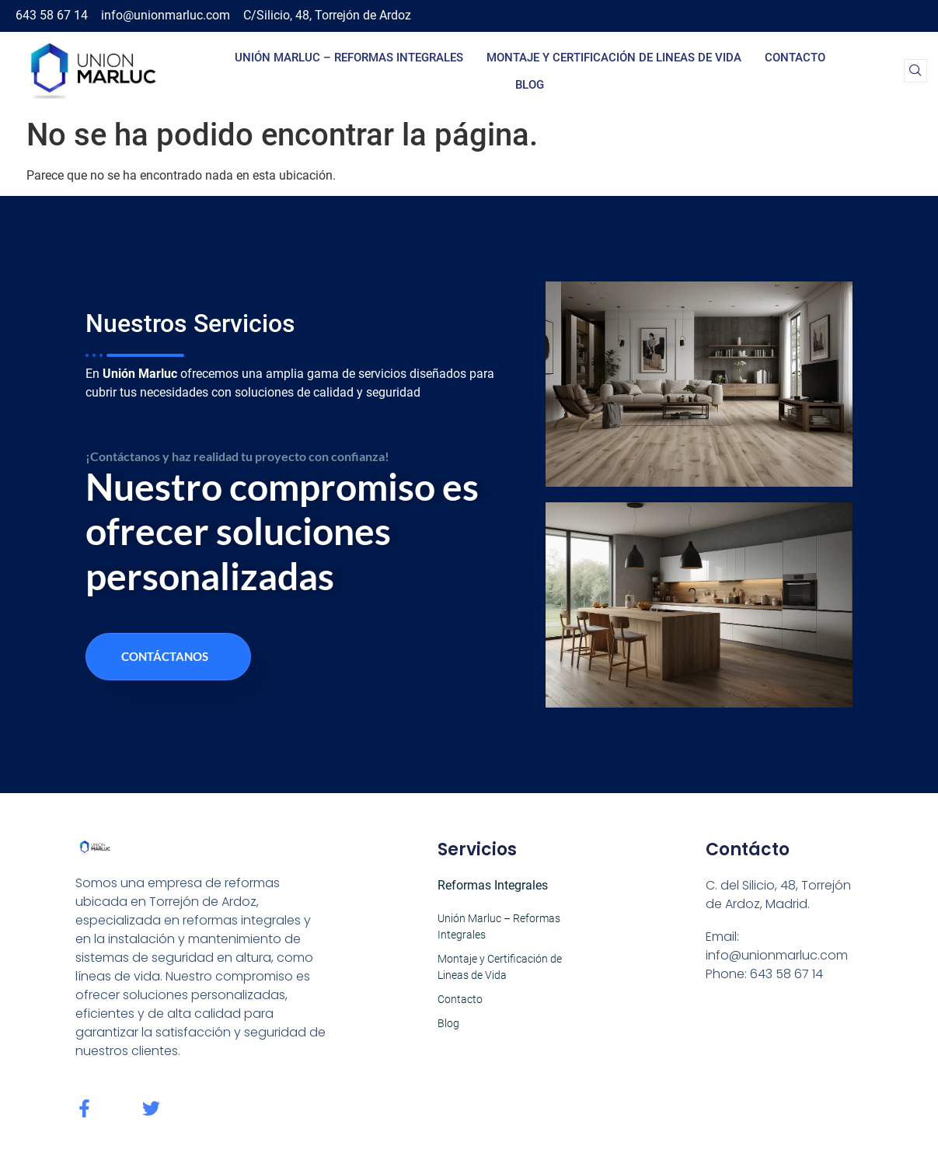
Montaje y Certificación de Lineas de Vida (613, 58)
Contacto (795, 58)
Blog (529, 85)
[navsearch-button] (915, 70)
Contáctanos (164, 656)
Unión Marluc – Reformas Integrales (349, 58)
